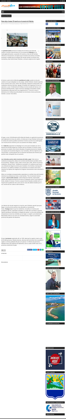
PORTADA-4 (9, 31)
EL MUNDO (4, 39)
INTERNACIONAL (25, 23)
